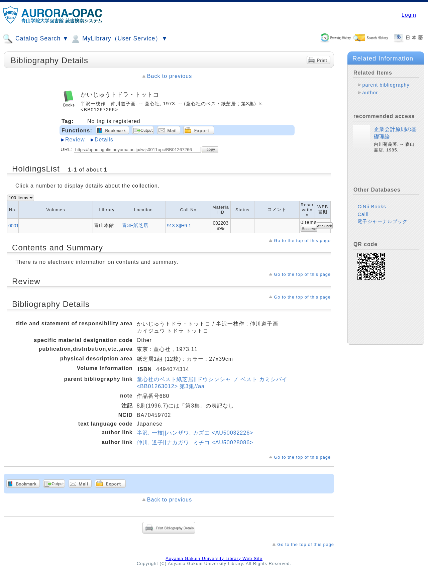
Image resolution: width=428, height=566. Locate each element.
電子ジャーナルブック (382, 221)
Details (104, 139)
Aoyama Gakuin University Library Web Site (214, 558)
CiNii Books (371, 206)
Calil (362, 214)
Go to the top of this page (302, 240)
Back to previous (169, 76)
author (370, 92)
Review (75, 139)
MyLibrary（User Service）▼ (119, 39)
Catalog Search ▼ (36, 39)
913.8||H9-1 (179, 225)
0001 (13, 225)
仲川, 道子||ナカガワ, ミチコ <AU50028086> (195, 442)
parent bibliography (385, 85)
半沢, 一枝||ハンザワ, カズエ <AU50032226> (195, 433)
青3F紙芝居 (135, 225)
